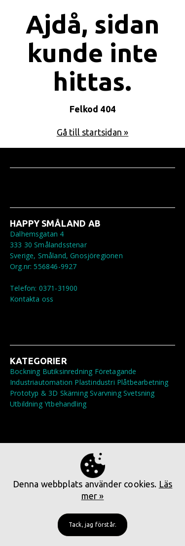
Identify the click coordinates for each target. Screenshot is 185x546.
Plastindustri (94, 382)
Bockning (25, 371)
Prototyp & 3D (34, 393)
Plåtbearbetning (143, 382)
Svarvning (105, 393)
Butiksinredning (67, 371)
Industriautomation (41, 382)
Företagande (116, 371)
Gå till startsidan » (93, 132)
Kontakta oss (31, 299)
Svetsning (139, 393)
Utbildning (26, 404)
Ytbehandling (65, 404)
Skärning (74, 393)
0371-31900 (58, 288)
